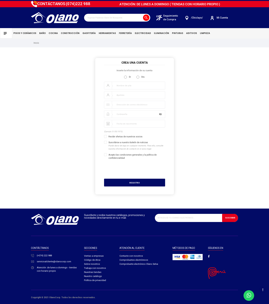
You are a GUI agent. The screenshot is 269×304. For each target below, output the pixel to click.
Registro (134, 183)
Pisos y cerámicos (24, 33)
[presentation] (147, 169)
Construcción (70, 33)
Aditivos (191, 33)
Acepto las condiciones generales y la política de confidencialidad (132, 156)
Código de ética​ (92, 260)
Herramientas (107, 33)
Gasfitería (89, 33)
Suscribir (230, 218)
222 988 (78, 4)
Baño (42, 33)
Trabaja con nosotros (95, 268)
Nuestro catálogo (93, 276)
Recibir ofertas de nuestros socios (125, 136)
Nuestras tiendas (92, 272)
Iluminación (161, 33)
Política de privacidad (95, 281)
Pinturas (177, 33)
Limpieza (205, 33)
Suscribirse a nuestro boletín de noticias (135, 145)
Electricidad (143, 33)
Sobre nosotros (92, 264)
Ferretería (125, 33)
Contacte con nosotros (131, 256)
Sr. (127, 77)
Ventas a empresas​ (94, 256)
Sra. (140, 77)
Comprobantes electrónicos (133, 260)
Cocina (53, 33)
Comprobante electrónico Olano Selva (138, 264)
